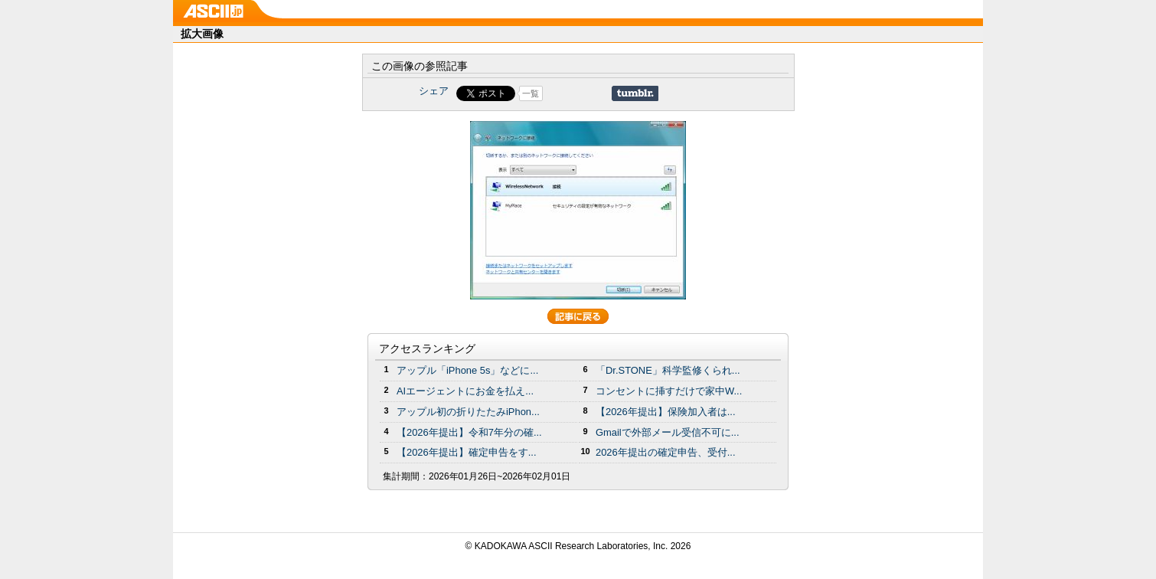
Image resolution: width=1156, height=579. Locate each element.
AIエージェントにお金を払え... (465, 391)
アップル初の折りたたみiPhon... (468, 411)
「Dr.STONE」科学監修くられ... (668, 370)
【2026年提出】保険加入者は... (666, 411)
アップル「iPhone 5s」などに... (467, 370)
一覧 (530, 93)
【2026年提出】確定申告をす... (467, 452)
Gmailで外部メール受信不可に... (668, 432)
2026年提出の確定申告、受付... (666, 452)
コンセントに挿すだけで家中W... (669, 391)
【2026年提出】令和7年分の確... (469, 432)
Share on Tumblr (635, 93)
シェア (434, 90)
